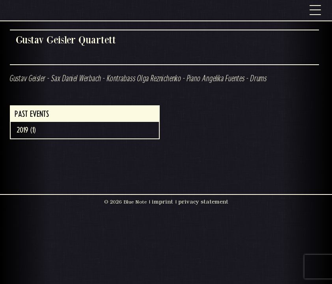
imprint (162, 201)
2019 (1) (26, 130)
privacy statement (203, 201)
